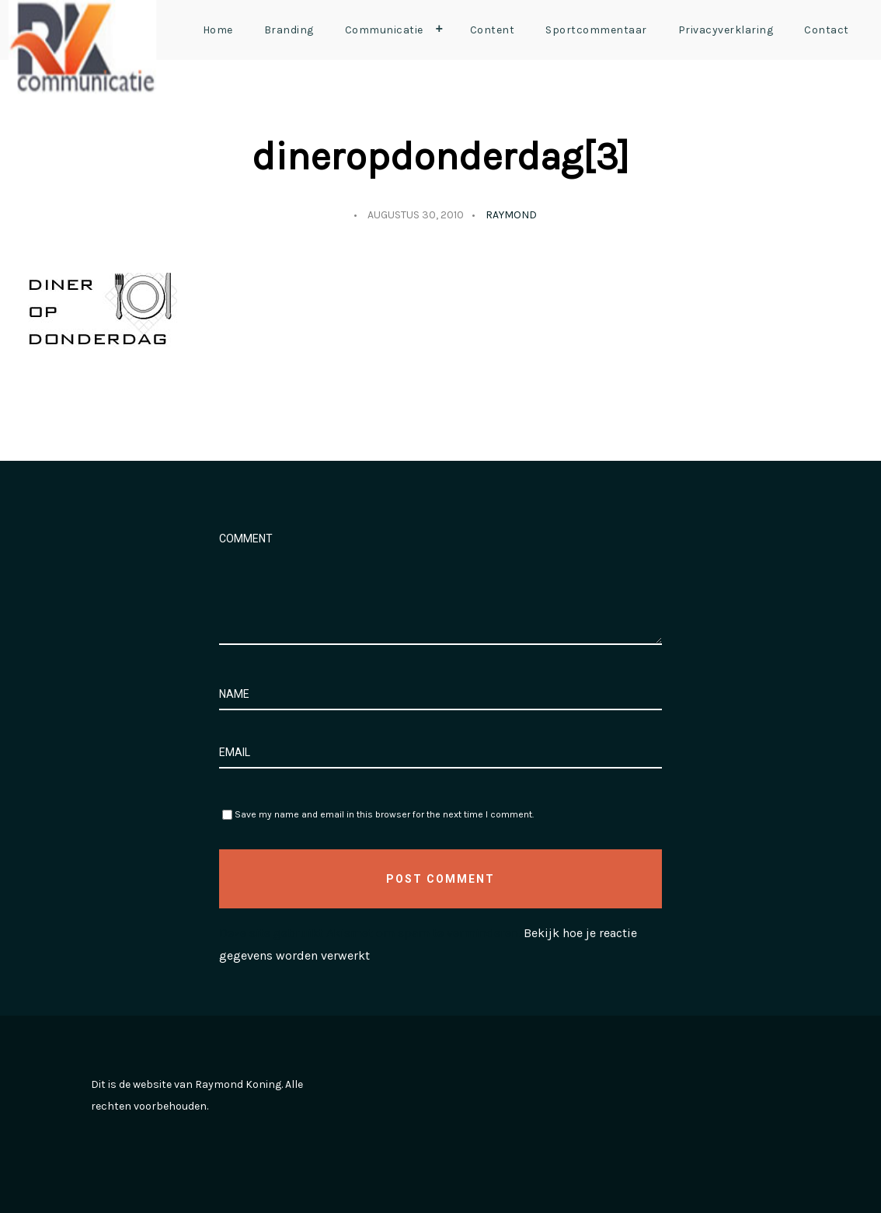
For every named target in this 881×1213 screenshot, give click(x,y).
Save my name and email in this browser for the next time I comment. (384, 814)
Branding (289, 30)
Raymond (511, 214)
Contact (826, 30)
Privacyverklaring (726, 30)
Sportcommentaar (596, 30)
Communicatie (398, 29)
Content (492, 30)
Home (218, 30)
